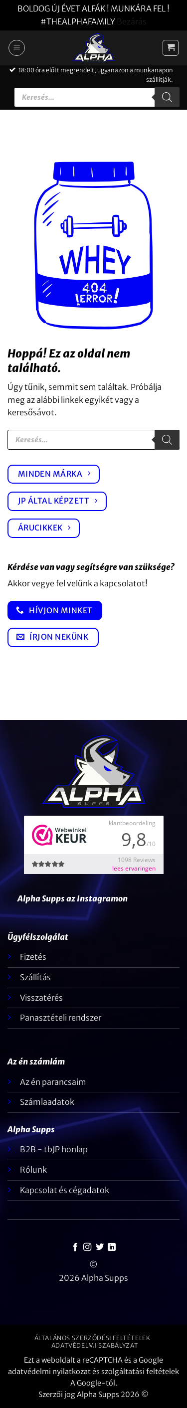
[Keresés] (167, 97)
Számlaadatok (47, 1102)
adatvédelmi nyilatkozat (49, 1371)
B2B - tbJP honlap (54, 1149)
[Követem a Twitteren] (100, 1247)
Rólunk (33, 1170)
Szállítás (35, 977)
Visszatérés (41, 998)
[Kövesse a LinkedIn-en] (112, 1247)
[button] (16, 48)
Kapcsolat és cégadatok (64, 1190)
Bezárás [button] (132, 21)
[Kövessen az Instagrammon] (87, 1247)
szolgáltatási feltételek (140, 1371)
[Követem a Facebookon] (75, 1247)
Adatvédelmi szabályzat (94, 1345)
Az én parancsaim (53, 1082)
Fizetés (33, 957)
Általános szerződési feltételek (92, 1338)
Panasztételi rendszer (60, 1018)
